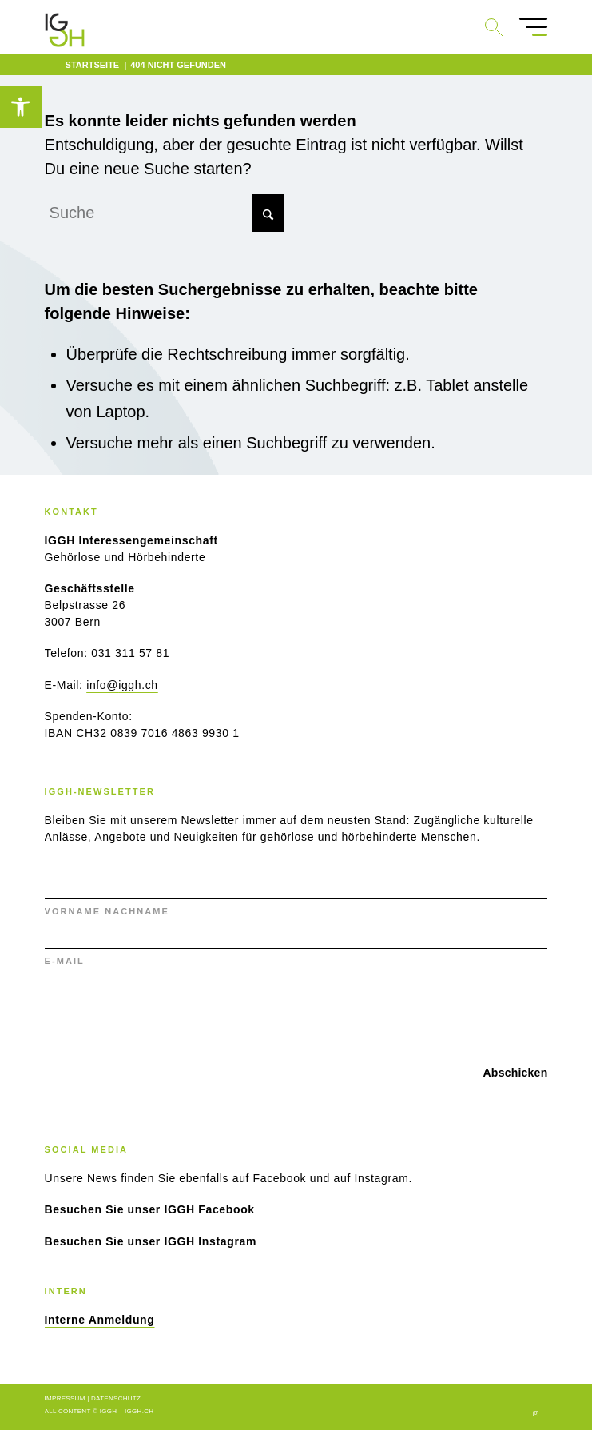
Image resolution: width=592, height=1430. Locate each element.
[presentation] (166, 1013)
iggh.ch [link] (139, 1411)
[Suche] (164, 213)
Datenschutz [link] (116, 1398)
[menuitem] (525, 27)
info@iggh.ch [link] (122, 685)
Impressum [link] (65, 1398)
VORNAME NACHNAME (107, 911)
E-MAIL (65, 961)
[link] (20, 106)
